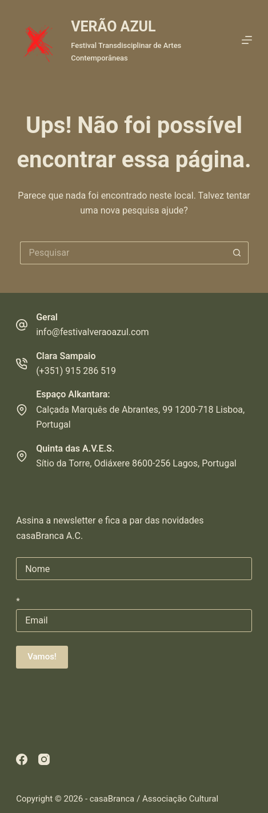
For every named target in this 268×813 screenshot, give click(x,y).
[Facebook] (21, 759)
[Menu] (247, 40)
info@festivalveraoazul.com (92, 332)
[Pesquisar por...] (123, 253)
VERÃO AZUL (113, 26)
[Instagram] (44, 759)
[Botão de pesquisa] (237, 253)
